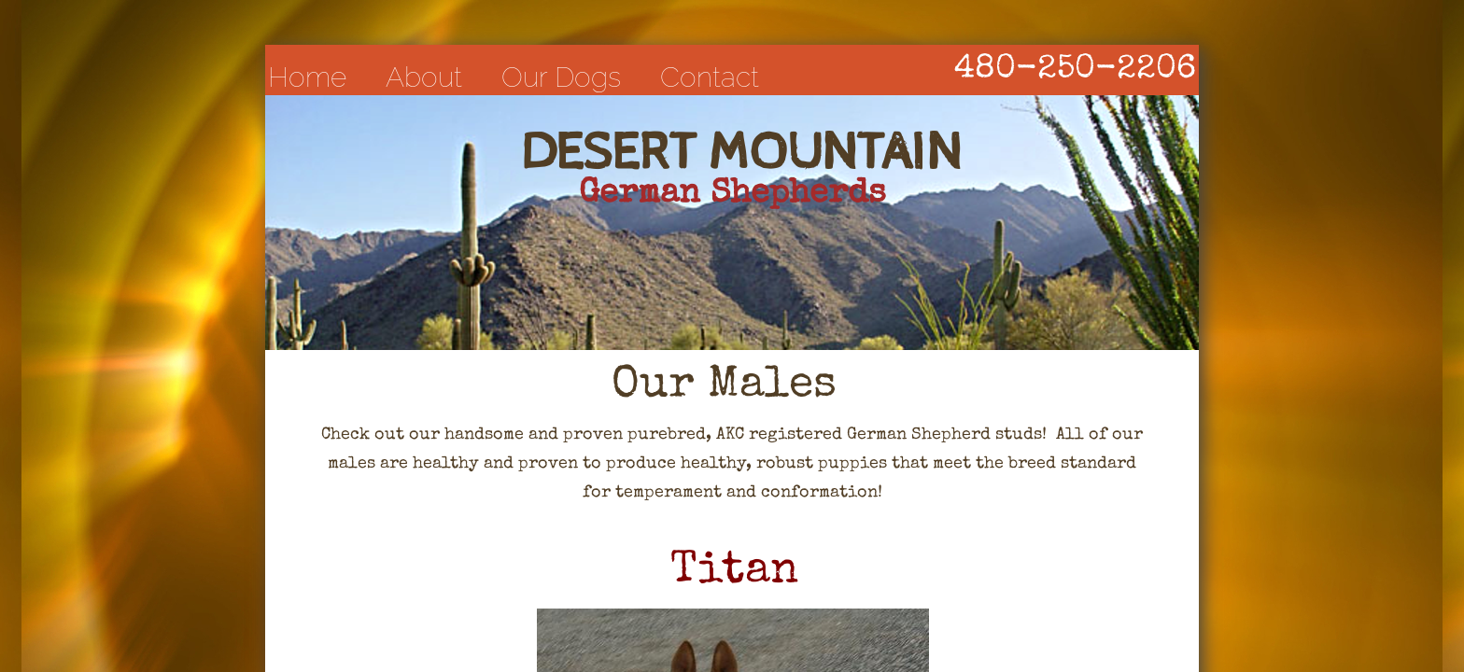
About (424, 77)
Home (307, 77)
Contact (709, 77)
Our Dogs (561, 77)
